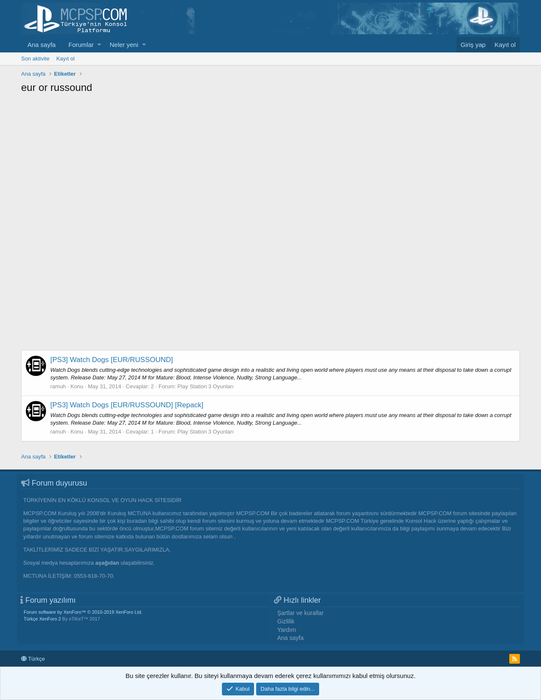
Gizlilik (285, 621)
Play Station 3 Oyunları (206, 386)
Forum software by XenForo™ (83, 612)
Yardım (286, 629)
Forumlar (81, 44)
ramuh (58, 386)
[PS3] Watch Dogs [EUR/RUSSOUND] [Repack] (126, 405)
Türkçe (33, 659)
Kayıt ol (65, 58)
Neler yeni (123, 44)
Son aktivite (35, 58)
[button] (99, 44)
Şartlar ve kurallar (300, 612)
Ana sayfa (41, 44)
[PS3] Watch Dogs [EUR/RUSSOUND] (111, 360)
